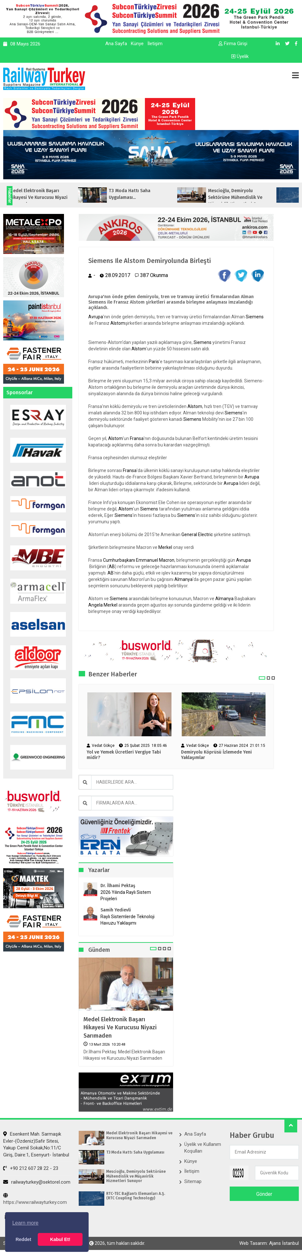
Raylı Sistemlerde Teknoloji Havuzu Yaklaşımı (127, 920)
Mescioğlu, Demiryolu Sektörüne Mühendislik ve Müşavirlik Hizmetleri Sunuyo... (255, 197)
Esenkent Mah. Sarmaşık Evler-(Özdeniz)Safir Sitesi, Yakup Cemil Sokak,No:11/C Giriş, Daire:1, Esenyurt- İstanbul (36, 1144)
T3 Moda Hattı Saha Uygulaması (135, 1152)
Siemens (255, 316)
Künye (137, 43)
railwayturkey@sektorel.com (36, 1182)
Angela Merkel (102, 605)
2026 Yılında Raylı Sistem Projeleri (125, 895)
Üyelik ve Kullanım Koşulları (202, 1147)
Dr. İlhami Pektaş (117, 885)
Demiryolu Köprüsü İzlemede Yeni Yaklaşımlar (216, 755)
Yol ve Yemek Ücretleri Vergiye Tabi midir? (124, 755)
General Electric (197, 534)
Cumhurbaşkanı (119, 560)
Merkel (165, 547)
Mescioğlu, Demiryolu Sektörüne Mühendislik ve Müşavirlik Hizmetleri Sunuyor (136, 1176)
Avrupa (95, 316)
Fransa (137, 438)
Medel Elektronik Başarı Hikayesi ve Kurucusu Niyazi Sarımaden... (54, 197)
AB (112, 566)
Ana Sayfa (116, 43)
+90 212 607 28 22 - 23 (30, 1168)
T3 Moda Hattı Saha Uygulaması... (145, 194)
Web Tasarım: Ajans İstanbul (269, 1243)
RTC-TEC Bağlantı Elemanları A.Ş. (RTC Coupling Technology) (135, 1195)
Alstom (117, 323)
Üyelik (240, 56)
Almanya (183, 579)
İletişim (155, 43)
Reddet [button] (23, 1239)
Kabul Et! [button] (60, 1239)
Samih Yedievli (115, 910)
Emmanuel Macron (155, 560)
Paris (154, 361)
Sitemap (193, 1181)
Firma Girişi (233, 43)
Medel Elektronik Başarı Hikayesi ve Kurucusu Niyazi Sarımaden (120, 1027)
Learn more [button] (25, 1223)
